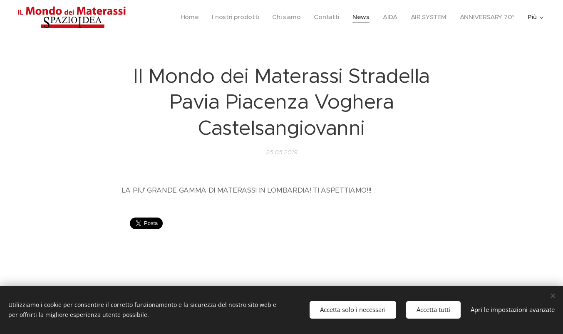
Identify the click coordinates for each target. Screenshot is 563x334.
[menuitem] (183, 17)
